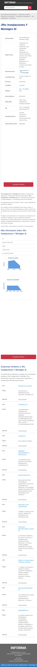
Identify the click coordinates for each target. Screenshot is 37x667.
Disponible (22, 123)
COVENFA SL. (22, 436)
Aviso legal (18, 658)
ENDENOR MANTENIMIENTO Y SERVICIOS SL (24, 452)
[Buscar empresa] (16, 7)
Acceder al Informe (18, 184)
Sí (3, 238)
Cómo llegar (24, 72)
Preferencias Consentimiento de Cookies (18, 661)
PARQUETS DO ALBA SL (25, 386)
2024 (3, 246)
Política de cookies (18, 659)
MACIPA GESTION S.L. (24, 475)
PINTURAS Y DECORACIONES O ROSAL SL (26, 528)
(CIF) (27, 39)
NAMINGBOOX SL (23, 610)
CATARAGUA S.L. (23, 404)
